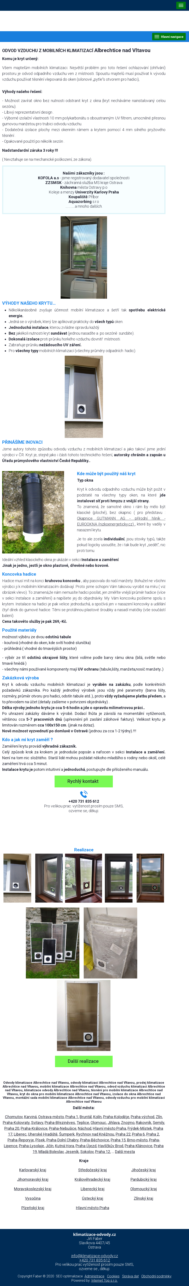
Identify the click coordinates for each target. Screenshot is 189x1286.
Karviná (30, 1116)
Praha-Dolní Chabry (62, 1140)
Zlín (159, 1116)
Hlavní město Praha (109, 1128)
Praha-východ (142, 1116)
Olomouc (98, 1122)
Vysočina (33, 1198)
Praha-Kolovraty (16, 1122)
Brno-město (137, 1140)
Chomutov (14, 1116)
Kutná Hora (64, 1146)
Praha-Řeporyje (21, 1140)
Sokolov (87, 1151)
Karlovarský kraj (32, 1170)
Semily (158, 1122)
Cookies (113, 1276)
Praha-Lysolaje (31, 1146)
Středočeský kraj (92, 1170)
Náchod (84, 1128)
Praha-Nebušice (62, 1128)
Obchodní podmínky (156, 1276)
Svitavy (37, 1122)
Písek (40, 1140)
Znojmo (127, 1122)
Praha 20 (11, 1128)
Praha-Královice (34, 1128)
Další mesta (125, 1151)
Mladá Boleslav (51, 1151)
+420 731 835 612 (94, 1260)
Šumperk (67, 1134)
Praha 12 (102, 1151)
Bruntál (86, 1116)
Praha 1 (71, 1116)
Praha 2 (152, 1134)
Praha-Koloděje (116, 1116)
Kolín (97, 1116)
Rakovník (143, 1122)
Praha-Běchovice (94, 1140)
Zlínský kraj (143, 1198)
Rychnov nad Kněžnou (95, 1134)
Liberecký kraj (92, 1189)
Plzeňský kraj (32, 1208)
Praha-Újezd (86, 1146)
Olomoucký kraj (143, 1189)
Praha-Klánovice (138, 1146)
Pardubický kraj (144, 1179)
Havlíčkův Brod (110, 1146)
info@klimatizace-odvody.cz (94, 1256)
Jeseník (72, 1151)
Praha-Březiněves (60, 1122)
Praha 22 (123, 1134)
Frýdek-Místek (140, 1128)
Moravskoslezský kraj (32, 1189)
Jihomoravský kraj (32, 1179)
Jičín (50, 1146)
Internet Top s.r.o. (104, 1280)
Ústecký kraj (92, 1198)
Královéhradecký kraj (92, 1179)
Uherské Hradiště (43, 1134)
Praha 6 (138, 1134)
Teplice (83, 1122)
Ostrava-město (51, 1116)
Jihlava (114, 1122)
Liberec (20, 1134)
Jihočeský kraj (143, 1170)
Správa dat (130, 1276)
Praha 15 (118, 1140)
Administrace (94, 1276)
